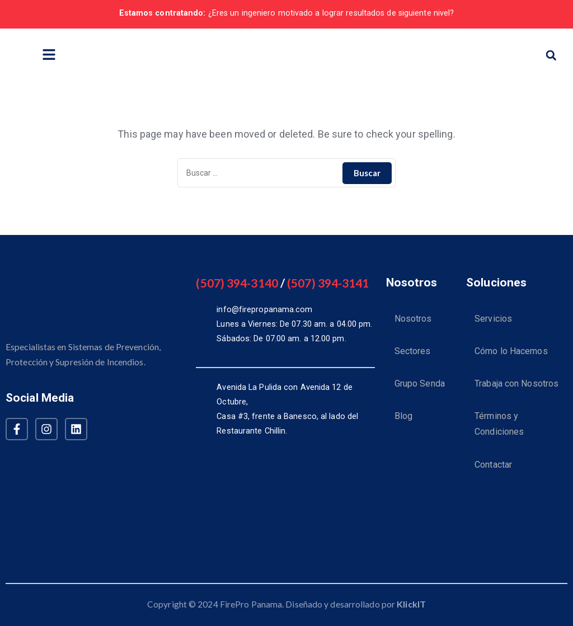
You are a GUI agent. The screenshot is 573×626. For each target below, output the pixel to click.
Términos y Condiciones (499, 431)
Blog (403, 422)
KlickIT (411, 604)
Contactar (493, 473)
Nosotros (413, 319)
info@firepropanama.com (264, 309)
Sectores (412, 354)
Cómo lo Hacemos (511, 354)
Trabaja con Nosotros (516, 388)
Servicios (493, 319)
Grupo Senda (419, 388)
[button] (551, 55)
